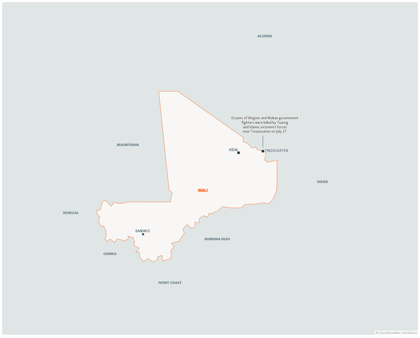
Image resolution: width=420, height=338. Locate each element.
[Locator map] (210, 168)
